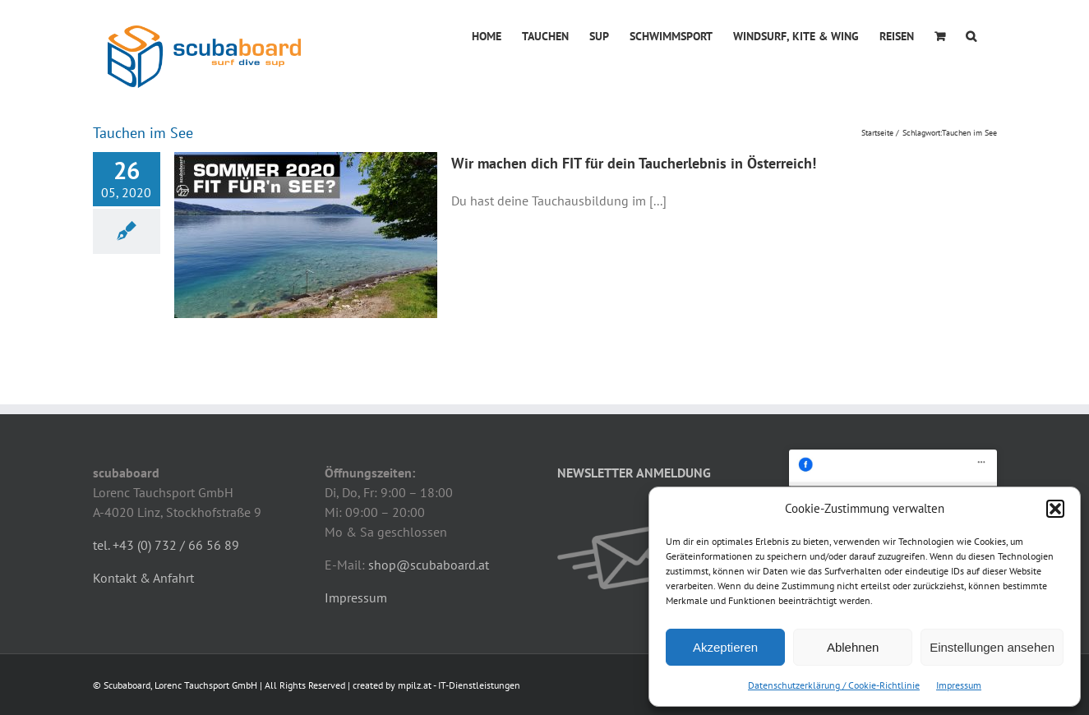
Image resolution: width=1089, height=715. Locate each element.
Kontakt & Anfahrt (143, 578)
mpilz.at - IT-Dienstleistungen (459, 685)
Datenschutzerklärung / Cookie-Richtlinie (834, 685)
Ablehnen (853, 647)
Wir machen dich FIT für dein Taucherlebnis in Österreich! (633, 163)
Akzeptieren (725, 647)
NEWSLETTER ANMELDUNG (634, 472)
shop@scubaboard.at (428, 564)
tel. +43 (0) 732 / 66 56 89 (166, 545)
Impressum (958, 685)
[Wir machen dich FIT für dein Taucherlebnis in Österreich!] (305, 235)
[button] (1055, 509)
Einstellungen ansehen (992, 647)
